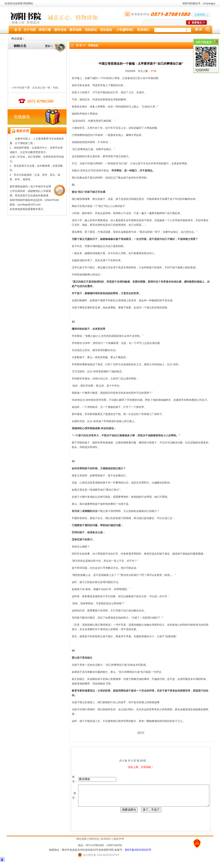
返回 (139, 732)
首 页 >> (79, 45)
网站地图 (81, 842)
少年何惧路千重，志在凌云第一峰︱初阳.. (34, 88)
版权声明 (119, 842)
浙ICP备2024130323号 (138, 853)
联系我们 (106, 842)
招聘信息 (94, 842)
